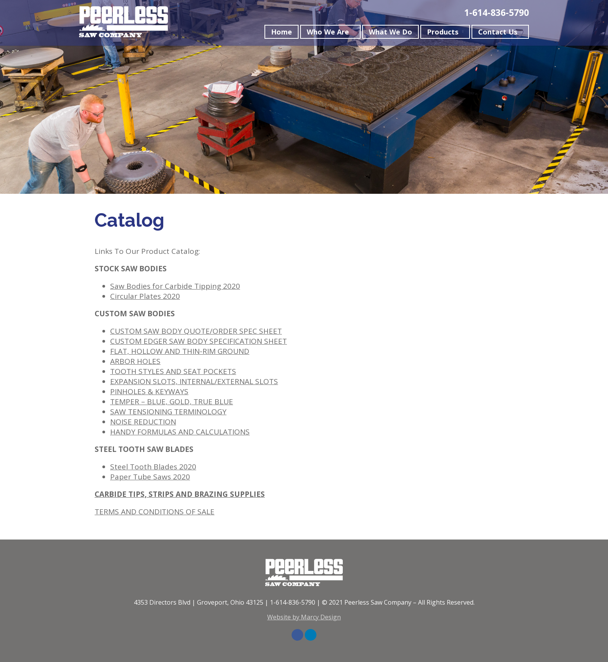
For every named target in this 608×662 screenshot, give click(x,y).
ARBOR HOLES (135, 361)
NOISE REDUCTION (143, 422)
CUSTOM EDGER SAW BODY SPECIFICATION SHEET (198, 341)
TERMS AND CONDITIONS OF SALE (154, 512)
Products (442, 33)
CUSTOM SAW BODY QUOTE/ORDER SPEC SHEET (196, 331)
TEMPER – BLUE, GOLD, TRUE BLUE (171, 402)
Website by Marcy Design (304, 617)
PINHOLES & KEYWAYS (149, 391)
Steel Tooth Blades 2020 (153, 467)
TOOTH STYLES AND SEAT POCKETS (173, 371)
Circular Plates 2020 (145, 296)
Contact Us (497, 33)
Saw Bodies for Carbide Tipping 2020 (175, 286)
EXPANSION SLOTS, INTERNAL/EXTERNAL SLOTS (194, 381)
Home (281, 33)
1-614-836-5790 (496, 14)
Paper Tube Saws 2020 (150, 477)
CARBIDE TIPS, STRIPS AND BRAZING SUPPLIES (180, 494)
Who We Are (328, 33)
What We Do (390, 33)
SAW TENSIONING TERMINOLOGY (168, 412)
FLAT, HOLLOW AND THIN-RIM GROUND (179, 351)
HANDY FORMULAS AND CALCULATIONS (180, 432)
